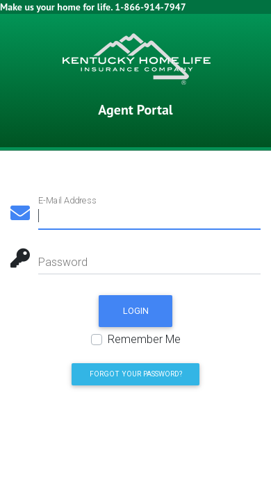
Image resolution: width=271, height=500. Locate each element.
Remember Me (144, 339)
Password (63, 262)
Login (136, 311)
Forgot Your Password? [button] (136, 373)
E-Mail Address (67, 200)
